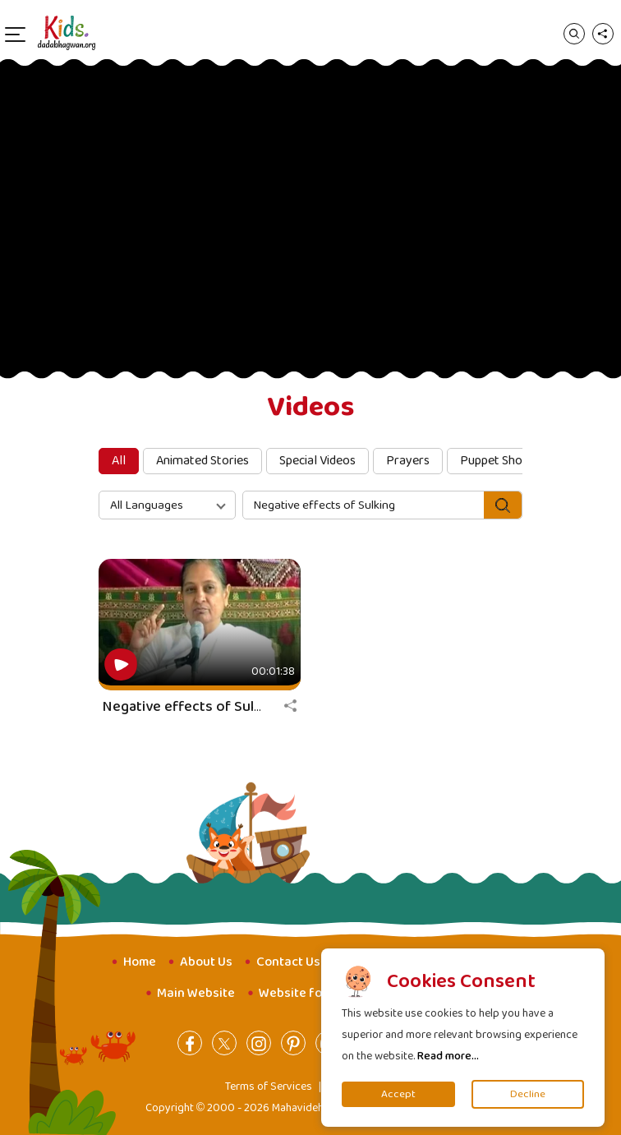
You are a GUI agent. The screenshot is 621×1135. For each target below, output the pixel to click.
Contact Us (288, 962)
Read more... (448, 1056)
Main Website (196, 993)
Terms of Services (268, 1086)
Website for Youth (312, 993)
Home (139, 962)
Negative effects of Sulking (192, 706)
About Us (206, 962)
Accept (398, 1094)
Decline (527, 1094)
